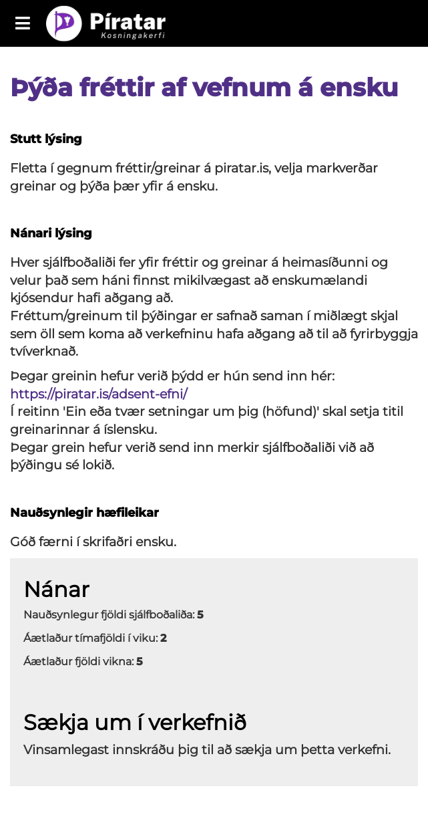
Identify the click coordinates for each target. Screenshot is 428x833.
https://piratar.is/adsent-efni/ (98, 394)
